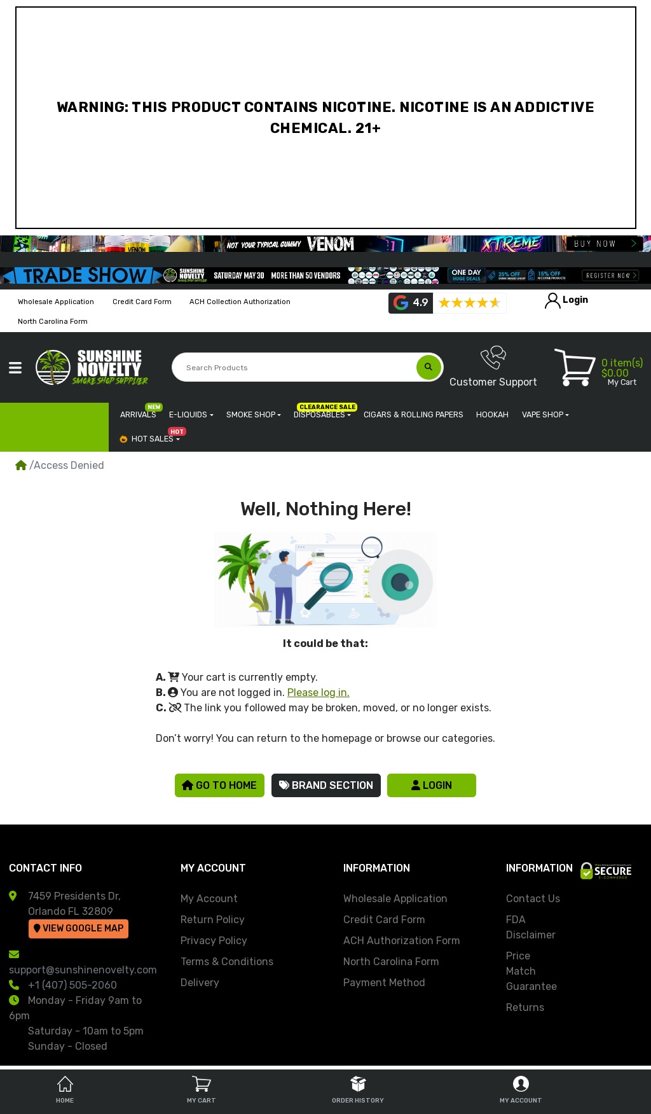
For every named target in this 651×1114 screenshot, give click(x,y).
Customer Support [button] (493, 366)
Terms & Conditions (227, 962)
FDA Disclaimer (531, 927)
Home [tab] (65, 1090)
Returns (525, 1007)
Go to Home (219, 785)
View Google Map (78, 928)
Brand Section (326, 785)
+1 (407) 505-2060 (72, 985)
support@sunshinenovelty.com (83, 970)
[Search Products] (294, 367)
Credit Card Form (384, 920)
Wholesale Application (395, 899)
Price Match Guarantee (531, 971)
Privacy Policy (214, 941)
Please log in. (318, 692)
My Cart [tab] (201, 1090)
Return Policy (213, 920)
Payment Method (384, 983)
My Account (209, 899)
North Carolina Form (391, 962)
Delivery (200, 983)
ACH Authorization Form (401, 941)
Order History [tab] (358, 1090)
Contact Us (533, 899)
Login (431, 785)
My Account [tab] (521, 1090)
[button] (15, 367)
